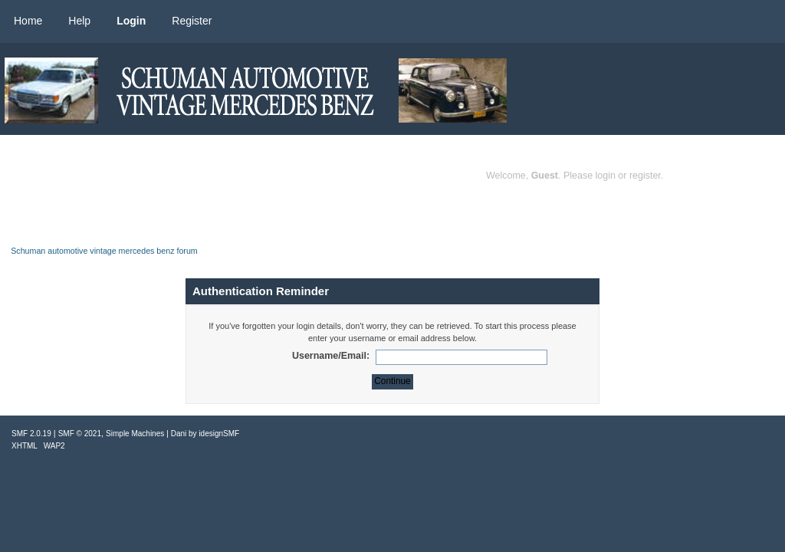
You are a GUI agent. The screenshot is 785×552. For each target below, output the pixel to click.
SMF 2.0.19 (31, 433)
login (606, 175)
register (645, 175)
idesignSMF (219, 433)
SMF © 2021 (79, 433)
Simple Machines (135, 433)
